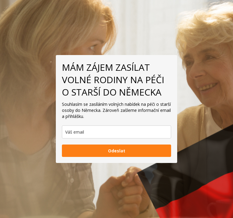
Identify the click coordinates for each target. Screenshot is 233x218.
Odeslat (116, 151)
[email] (116, 131)
